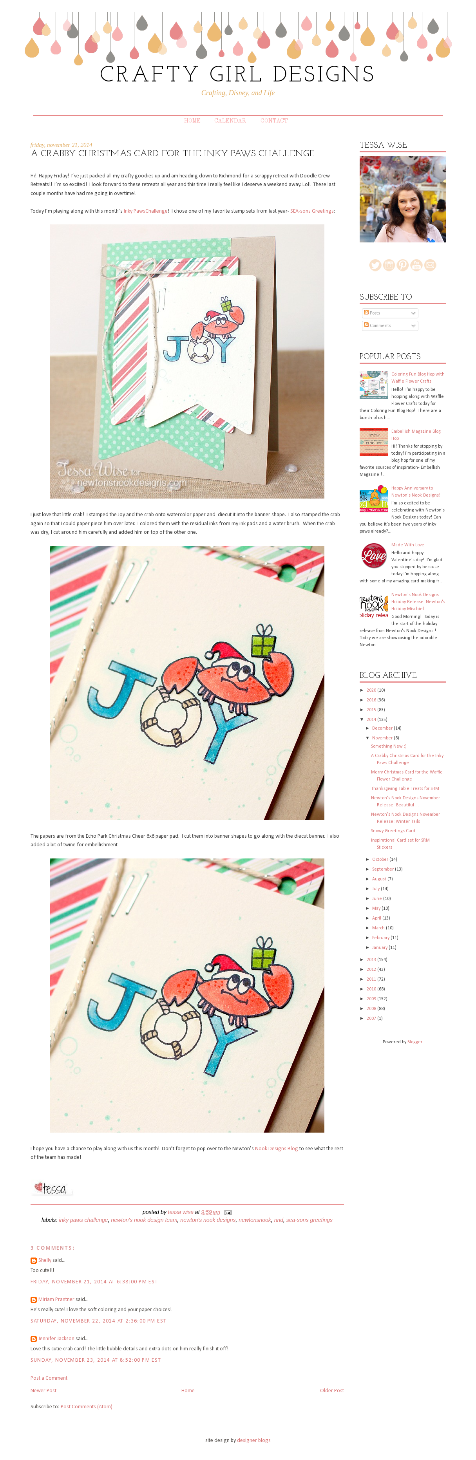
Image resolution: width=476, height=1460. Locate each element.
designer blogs (254, 1441)
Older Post (332, 1391)
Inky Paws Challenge (83, 1220)
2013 (372, 960)
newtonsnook (255, 1220)
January (380, 947)
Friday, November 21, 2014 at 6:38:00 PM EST (94, 1282)
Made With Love (407, 545)
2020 (372, 690)
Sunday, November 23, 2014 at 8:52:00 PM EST (96, 1360)
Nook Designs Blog (276, 1149)
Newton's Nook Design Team (144, 1220)
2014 (372, 719)
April (377, 918)
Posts (372, 313)
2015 (372, 710)
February (381, 938)
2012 (372, 969)
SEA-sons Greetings (312, 211)
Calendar (230, 121)
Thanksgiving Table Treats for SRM (405, 788)
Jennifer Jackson (56, 1339)
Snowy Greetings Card (393, 831)
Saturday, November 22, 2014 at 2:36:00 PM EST (99, 1321)
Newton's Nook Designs (207, 1220)
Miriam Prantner (56, 1300)
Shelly (44, 1260)
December (383, 728)
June (377, 898)
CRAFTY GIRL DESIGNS (238, 76)
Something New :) (389, 746)
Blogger (414, 1042)
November (383, 738)
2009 (372, 999)
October (380, 859)
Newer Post (43, 1391)
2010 (372, 989)
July (376, 889)
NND (278, 1220)
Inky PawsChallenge (146, 211)
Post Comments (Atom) (86, 1407)
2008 (372, 1008)
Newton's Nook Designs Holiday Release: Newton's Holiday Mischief (418, 602)
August (379, 879)
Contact (274, 121)
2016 (372, 700)
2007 (372, 1018)
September (383, 869)
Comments (377, 325)
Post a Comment (49, 1378)
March (379, 928)
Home (192, 121)
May (377, 908)
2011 (372, 979)
